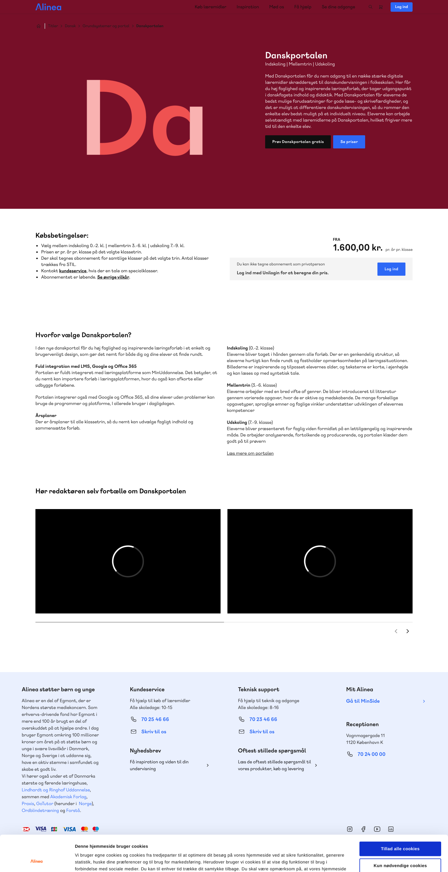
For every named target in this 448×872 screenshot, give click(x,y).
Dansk (70, 26)
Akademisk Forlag (68, 797)
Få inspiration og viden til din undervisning (159, 765)
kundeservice (73, 271)
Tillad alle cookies (400, 815)
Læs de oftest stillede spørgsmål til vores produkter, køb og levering (274, 765)
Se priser (349, 141)
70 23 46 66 (263, 719)
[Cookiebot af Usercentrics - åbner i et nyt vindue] (37, 861)
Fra (336, 239)
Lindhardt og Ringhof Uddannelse (56, 790)
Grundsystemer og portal (106, 26)
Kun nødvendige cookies (400, 831)
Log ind (401, 6)
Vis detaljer (297, 860)
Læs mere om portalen (250, 453)
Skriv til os (153, 731)
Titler (53, 26)
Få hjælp (302, 7)
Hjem (38, 26)
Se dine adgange (338, 7)
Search (370, 7)
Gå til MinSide (363, 701)
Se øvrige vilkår (113, 277)
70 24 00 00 (372, 754)
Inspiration (248, 7)
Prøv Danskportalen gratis (298, 141)
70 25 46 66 (155, 719)
